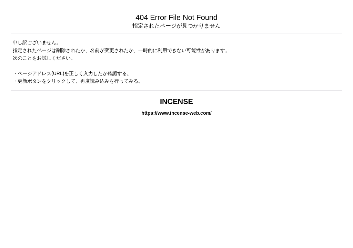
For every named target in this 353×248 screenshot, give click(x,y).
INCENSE (176, 101)
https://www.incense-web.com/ (176, 113)
